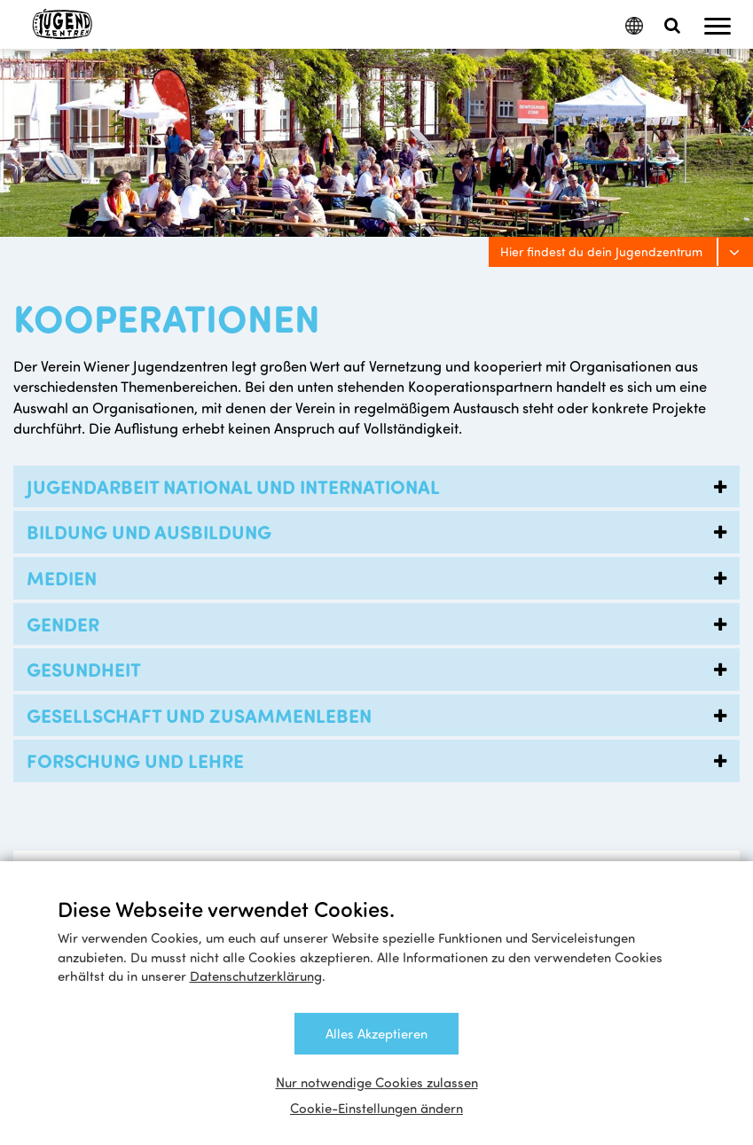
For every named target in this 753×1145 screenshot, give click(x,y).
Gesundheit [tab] (381, 669)
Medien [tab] (381, 578)
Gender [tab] (381, 624)
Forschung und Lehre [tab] (381, 761)
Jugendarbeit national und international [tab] (381, 487)
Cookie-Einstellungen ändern (376, 1108)
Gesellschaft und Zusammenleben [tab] (381, 715)
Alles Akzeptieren (376, 1033)
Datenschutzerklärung (256, 975)
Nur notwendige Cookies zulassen (377, 1082)
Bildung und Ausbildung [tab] (381, 532)
